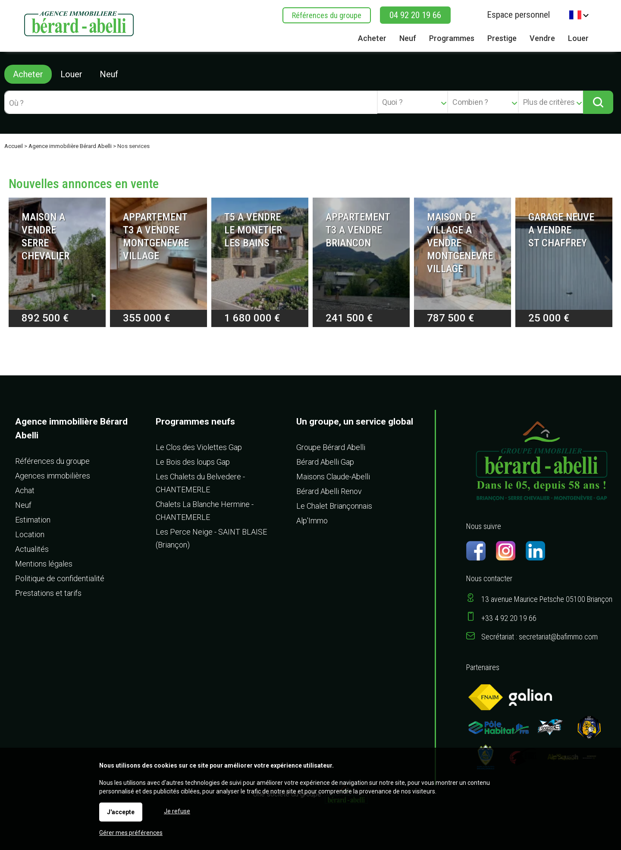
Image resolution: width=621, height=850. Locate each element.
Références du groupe (326, 15)
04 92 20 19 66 (415, 15)
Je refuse (177, 811)
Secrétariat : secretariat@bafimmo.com (539, 636)
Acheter (28, 74)
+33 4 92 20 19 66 (508, 618)
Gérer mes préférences (131, 832)
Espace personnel (518, 14)
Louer (71, 74)
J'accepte (121, 812)
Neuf (109, 74)
